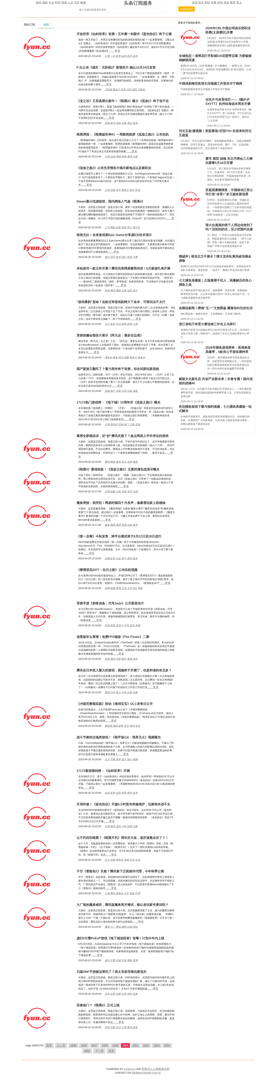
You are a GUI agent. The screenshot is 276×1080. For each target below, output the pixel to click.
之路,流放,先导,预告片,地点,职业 (122, 190)
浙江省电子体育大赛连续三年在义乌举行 (207, 324)
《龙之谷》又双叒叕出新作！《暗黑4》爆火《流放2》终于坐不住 (123, 101)
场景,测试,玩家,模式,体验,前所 (121, 658)
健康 (83, 2)
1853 (156, 1045)
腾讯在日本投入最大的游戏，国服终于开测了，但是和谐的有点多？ (124, 670)
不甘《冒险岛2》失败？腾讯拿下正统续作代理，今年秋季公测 (120, 871)
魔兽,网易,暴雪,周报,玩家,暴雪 (121, 525)
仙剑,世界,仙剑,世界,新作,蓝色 (121, 792)
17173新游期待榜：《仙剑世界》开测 (103, 771)
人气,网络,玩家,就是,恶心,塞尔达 (122, 227)
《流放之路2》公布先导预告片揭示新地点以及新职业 (114, 168)
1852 (146, 1045)
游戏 (226, 2)
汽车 (76, 2)
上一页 (61, 1045)
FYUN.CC (129, 1069)
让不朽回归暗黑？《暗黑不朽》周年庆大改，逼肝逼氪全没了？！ (122, 838)
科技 (220, 2)
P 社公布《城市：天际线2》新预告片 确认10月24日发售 (116, 67)
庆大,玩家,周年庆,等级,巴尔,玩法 (122, 859)
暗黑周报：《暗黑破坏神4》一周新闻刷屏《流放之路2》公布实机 (123, 134)
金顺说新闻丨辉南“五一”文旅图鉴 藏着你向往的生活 (216, 308)
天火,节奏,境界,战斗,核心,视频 (121, 759)
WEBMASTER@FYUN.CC (146, 1072)
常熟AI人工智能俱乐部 (156, 1068)
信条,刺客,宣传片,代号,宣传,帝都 (122, 625)
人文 (70, 2)
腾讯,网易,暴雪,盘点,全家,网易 (121, 461)
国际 (45, 2)
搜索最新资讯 (186, 9)
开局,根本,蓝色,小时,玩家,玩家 (121, 826)
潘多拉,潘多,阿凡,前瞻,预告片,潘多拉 (125, 357)
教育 (233, 2)
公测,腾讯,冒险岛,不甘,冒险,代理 (122, 893)
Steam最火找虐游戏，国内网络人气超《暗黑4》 (111, 201)
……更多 (114, 50)
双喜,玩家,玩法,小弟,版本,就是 (121, 1027)
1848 (105, 1045)
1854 (167, 1045)
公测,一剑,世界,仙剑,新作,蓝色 (121, 56)
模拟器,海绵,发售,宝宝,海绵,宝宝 (122, 725)
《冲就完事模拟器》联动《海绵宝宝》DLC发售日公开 (115, 704)
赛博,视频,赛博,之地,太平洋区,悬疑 (124, 588)
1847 (94, 1045)
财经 (207, 2)
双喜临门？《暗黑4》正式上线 (98, 1005)
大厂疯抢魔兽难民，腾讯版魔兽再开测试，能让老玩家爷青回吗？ (122, 905)
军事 (214, 2)
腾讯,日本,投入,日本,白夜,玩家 (121, 692)
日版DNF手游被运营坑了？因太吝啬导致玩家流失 (111, 972)
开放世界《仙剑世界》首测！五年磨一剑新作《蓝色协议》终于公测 (124, 34)
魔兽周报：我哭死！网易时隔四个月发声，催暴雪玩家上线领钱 (121, 503)
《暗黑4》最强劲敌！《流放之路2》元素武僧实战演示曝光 (118, 469)
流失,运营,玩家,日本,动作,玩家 (121, 993)
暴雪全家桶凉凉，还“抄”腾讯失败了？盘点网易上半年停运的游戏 (122, 436)
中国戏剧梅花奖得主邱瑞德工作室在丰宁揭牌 (210, 83)
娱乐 (201, 2)
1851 (135, 1045)
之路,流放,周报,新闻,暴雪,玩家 (121, 156)
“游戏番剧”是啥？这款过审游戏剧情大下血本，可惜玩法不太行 (121, 302)
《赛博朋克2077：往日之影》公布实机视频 (107, 570)
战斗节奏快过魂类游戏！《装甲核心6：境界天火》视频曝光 (119, 737)
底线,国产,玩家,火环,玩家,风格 (121, 391)
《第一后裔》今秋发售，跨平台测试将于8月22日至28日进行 (119, 536)
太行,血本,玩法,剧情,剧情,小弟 (121, 324)
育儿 (239, 2)
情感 (64, 2)
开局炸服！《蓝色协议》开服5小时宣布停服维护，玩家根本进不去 (123, 804)
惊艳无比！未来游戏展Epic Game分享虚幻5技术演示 (114, 235)
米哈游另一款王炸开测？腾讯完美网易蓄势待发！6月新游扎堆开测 (123, 268)
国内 (39, 2)
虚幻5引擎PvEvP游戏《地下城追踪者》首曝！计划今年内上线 (120, 938)
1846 (84, 1045)
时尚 (58, 2)
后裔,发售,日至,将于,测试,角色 (121, 558)
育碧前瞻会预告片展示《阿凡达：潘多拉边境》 (110, 335)
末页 (111, 1050)
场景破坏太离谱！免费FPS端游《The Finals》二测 (113, 637)
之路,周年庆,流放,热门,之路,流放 (122, 424)
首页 (49, 1045)
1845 (73, 1045)
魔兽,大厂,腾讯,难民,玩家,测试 (121, 926)
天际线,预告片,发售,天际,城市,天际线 (125, 89)
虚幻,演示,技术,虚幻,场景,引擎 (121, 257)
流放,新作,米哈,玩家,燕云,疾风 (121, 123)
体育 (195, 2)
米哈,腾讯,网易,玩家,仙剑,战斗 (121, 290)
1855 (87, 1050)
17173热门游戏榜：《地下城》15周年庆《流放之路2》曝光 (118, 402)
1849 (115, 1045)
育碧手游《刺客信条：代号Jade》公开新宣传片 (110, 603)
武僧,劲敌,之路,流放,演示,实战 (121, 491)
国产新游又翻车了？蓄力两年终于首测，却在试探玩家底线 (118, 369)
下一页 (99, 1050)
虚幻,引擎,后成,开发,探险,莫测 (121, 960)
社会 (51, 2)
